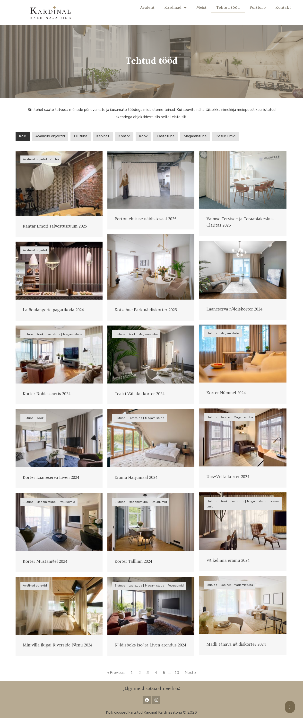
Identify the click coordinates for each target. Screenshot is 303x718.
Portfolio (258, 7)
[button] (290, 707)
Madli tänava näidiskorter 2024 (236, 644)
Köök (143, 136)
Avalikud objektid (50, 136)
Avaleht (147, 7)
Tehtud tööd (228, 7)
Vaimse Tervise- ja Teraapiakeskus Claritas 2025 (240, 222)
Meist (201, 7)
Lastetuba (165, 136)
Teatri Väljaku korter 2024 (139, 394)
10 (177, 672)
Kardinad (175, 7)
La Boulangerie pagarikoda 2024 (53, 310)
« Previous (115, 672)
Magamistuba (195, 136)
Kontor (124, 136)
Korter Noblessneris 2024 (46, 394)
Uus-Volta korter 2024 (228, 477)
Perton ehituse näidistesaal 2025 (145, 219)
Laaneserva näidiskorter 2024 (234, 309)
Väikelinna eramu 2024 (228, 560)
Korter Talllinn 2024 (133, 561)
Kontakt (283, 7)
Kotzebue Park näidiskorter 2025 (146, 310)
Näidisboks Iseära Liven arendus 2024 (150, 645)
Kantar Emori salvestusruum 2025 (55, 226)
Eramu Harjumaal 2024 (136, 477)
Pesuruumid (225, 136)
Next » (191, 672)
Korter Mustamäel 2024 (45, 561)
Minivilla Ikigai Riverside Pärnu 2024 (57, 645)
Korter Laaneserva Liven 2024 (51, 477)
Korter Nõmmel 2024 (226, 393)
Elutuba (80, 136)
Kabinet (102, 136)
